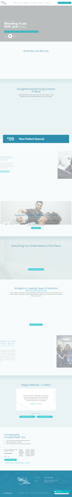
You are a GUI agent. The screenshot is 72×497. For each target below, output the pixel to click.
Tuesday (21, 451)
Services (27, 2)
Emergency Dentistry (17, 31)
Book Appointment (65, 2)
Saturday (21, 455)
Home (14, 2)
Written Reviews (44, 416)
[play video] (10, 36)
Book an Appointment (10, 459)
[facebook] (6, 456)
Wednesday (21, 452)
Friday (20, 454)
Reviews (42, 2)
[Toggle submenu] (22, 2)
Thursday (21, 453)
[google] (4, 456)
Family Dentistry (34, 31)
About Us (20, 2)
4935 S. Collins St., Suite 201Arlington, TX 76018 (10, 450)
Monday (21, 449)
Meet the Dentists (36, 324)
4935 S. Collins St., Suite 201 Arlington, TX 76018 (50, 481)
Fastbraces (26, 31)
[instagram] (8, 456)
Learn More (36, 228)
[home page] (4, 3)
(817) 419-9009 (8, 453)
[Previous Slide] (30, 414)
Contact (48, 2)
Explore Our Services (36, 269)
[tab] (32, 413)
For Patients (34, 2)
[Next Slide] (42, 414)
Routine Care (8, 31)
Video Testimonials (27, 416)
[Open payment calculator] (62, 491)
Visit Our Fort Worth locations (61, 493)
